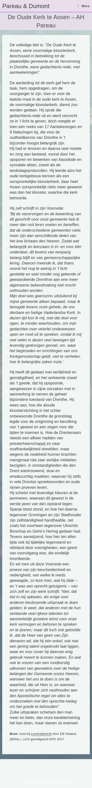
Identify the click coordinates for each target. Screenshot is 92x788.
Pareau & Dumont (25, 6)
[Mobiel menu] (84, 6)
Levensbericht (41, 734)
